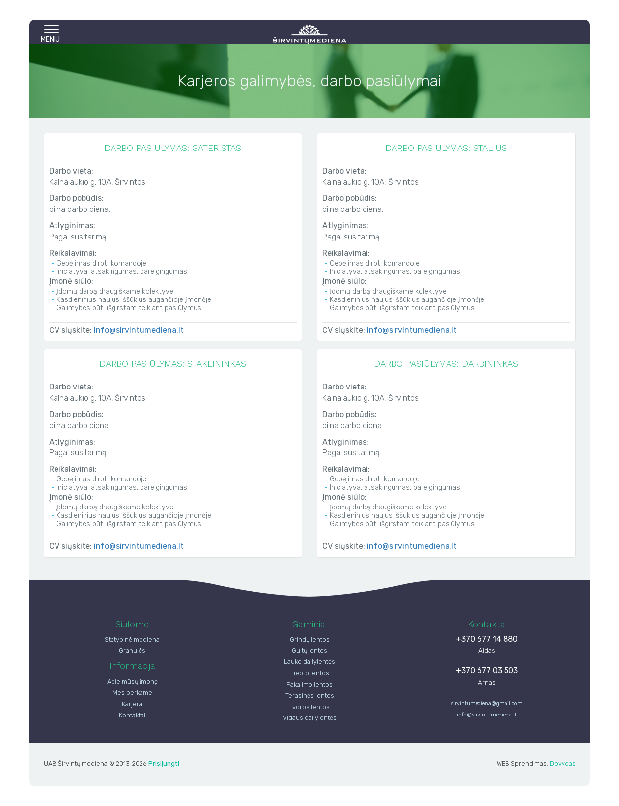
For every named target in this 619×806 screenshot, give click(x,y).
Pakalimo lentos (309, 684)
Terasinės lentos (309, 695)
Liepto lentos (309, 673)
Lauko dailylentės (309, 661)
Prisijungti (163, 763)
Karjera (132, 704)
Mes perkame (132, 692)
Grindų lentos (310, 639)
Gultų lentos (309, 650)
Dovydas (563, 763)
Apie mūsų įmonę (132, 681)
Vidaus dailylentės (310, 717)
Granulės (132, 650)
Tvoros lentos (309, 707)
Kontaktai (132, 715)
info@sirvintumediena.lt (139, 330)
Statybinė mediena (132, 639)
